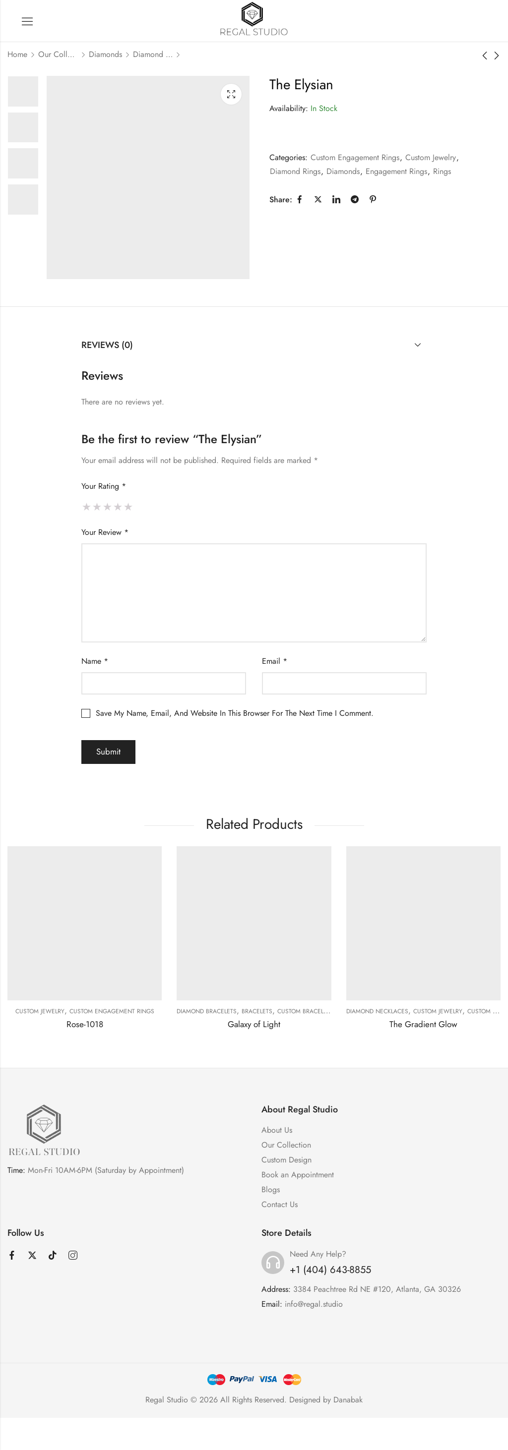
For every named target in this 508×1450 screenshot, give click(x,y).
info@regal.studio (314, 1304)
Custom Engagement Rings (355, 157)
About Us (276, 1130)
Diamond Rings (153, 54)
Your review (104, 532)
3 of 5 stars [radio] (107, 507)
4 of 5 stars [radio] (118, 507)
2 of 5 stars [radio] (97, 507)
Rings (442, 171)
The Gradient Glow (423, 1024)
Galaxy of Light (254, 1024)
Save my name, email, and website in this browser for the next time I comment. (235, 713)
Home (17, 54)
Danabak (348, 1399)
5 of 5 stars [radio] (128, 507)
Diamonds (105, 54)
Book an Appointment (297, 1174)
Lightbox (231, 94)
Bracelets (257, 1011)
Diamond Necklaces (377, 1011)
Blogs (270, 1189)
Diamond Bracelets (207, 1011)
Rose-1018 (84, 1024)
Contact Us (279, 1204)
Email (274, 661)
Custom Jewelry (430, 157)
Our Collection (58, 54)
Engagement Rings (396, 171)
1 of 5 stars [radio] (86, 507)
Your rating (103, 486)
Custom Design (286, 1159)
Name (94, 661)
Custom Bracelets (305, 1011)
